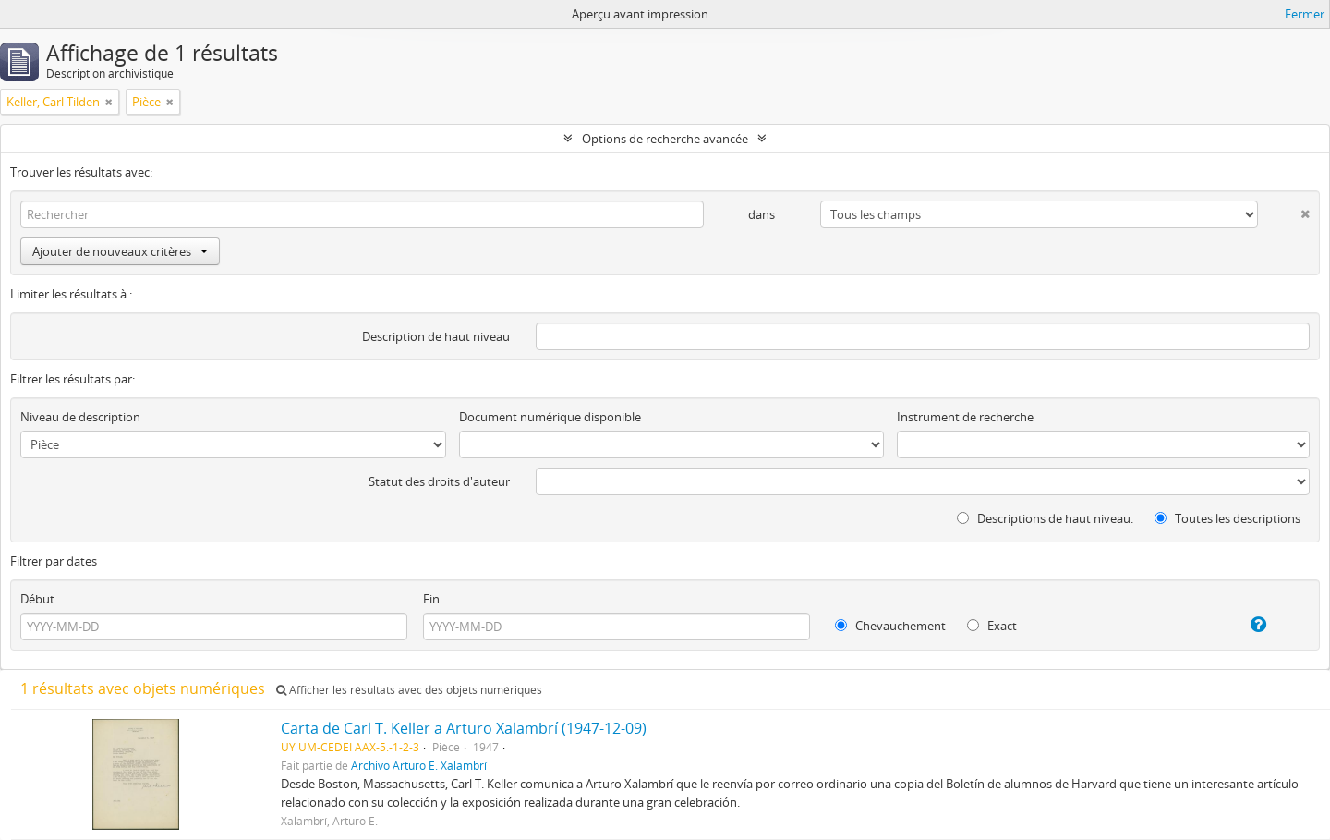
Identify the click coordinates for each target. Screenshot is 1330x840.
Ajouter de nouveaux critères (120, 251)
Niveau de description (80, 416)
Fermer (1304, 14)
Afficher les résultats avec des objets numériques (409, 690)
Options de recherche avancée (665, 138)
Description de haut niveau (436, 336)
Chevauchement (890, 625)
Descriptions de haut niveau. (1045, 518)
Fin (431, 598)
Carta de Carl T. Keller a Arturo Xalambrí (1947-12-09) (464, 728)
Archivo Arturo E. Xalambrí (419, 765)
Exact (992, 625)
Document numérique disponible (550, 416)
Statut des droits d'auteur (439, 481)
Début (37, 598)
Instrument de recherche (965, 416)
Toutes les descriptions (1227, 518)
